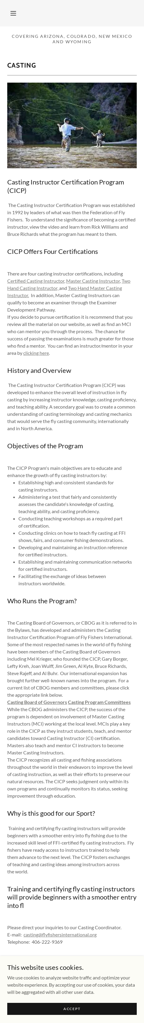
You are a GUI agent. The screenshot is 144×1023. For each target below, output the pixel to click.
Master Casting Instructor (93, 281)
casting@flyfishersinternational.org (60, 934)
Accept (72, 1008)
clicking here (36, 353)
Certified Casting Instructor (35, 281)
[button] (13, 13)
